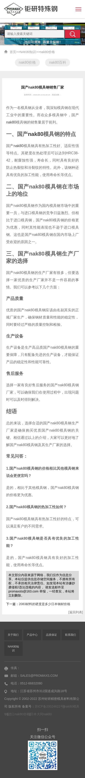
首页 (13, 52)
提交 (73, 34)
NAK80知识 (28, 52)
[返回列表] (75, 612)
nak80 (11, 122)
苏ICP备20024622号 (49, 706)
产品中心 (32, 634)
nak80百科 (57, 62)
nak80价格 (47, 52)
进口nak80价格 (18, 714)
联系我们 (70, 634)
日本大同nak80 (41, 714)
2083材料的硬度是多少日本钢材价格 (44, 604)
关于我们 (13, 634)
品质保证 (51, 634)
